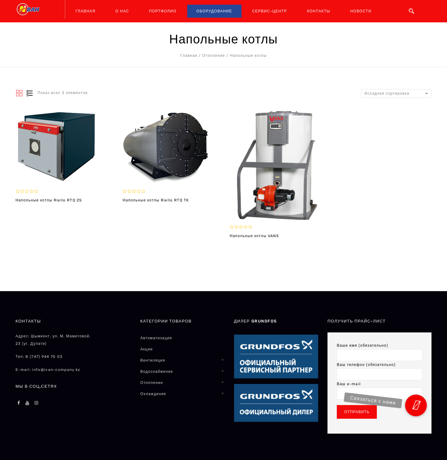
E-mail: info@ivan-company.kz (48, 370)
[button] (416, 405)
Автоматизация (156, 338)
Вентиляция (152, 360)
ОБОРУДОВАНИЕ (214, 11)
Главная (188, 55)
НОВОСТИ (360, 11)
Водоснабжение (156, 371)
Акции (146, 349)
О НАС (122, 11)
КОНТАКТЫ (318, 11)
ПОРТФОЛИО (162, 11)
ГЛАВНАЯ (85, 11)
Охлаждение (153, 394)
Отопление (213, 55)
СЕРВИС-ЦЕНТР (269, 11)
